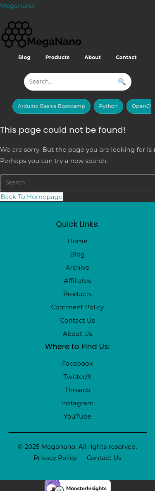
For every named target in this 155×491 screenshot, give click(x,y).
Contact (126, 57)
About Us (77, 334)
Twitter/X (77, 377)
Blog (24, 57)
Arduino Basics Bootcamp (51, 106)
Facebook (77, 363)
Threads (77, 390)
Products (57, 57)
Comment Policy (77, 307)
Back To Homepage (31, 197)
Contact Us (77, 320)
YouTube (77, 416)
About (92, 57)
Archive (77, 267)
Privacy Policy (55, 458)
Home (77, 241)
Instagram (77, 403)
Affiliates (77, 281)
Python (108, 106)
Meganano (17, 6)
